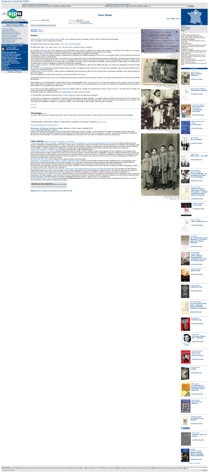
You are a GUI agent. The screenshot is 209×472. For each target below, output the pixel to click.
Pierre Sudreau (195, 220)
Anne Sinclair (194, 138)
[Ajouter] (44, 113)
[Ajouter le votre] (101, 122)
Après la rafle (195, 270)
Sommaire (34, 30)
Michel (178, 130)
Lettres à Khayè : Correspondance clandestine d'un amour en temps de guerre (199, 258)
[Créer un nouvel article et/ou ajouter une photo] (43, 25)
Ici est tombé (197, 205)
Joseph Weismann (196, 269)
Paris (183, 30)
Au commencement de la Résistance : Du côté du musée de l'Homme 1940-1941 (199, 240)
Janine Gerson (195, 72)
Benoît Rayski (195, 318)
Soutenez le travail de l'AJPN (15, 1)
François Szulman (196, 416)
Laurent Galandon (197, 351)
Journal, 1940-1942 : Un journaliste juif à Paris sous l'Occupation (199, 175)
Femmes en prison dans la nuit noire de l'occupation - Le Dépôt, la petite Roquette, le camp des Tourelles (199, 192)
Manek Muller (54, 39)
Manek (33, 41)
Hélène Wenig (195, 254)
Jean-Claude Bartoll (198, 105)
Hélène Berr (195, 334)
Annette (164, 86)
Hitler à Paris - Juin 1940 (198, 156)
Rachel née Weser (37, 39)
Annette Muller (35, 98)
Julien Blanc (194, 236)
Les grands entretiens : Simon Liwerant (44, 178)
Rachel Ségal (195, 400)
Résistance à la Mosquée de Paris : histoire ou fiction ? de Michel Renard (55, 160)
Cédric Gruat (194, 154)
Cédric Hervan (196, 108)
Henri (160, 86)
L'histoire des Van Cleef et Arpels (42, 159)
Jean (156, 86)
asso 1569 (33, 107)
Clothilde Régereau (86, 23)
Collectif (192, 449)
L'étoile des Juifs (196, 287)
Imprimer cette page (15, 72)
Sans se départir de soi (199, 221)
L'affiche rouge (196, 320)
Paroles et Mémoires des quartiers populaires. (47, 173)
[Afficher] (40, 30)
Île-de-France (185, 27)
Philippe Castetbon (198, 203)
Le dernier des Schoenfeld (197, 110)
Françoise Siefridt (195, 302)
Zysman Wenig (195, 252)
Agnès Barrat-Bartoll (198, 106)
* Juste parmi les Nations (8, 470)
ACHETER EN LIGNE (197, 79)
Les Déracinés (196, 124)
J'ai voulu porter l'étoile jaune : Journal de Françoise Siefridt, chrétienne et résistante (198, 306)
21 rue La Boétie (196, 139)
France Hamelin (195, 187)
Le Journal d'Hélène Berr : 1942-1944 (199, 337)
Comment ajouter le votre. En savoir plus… (45, 125)
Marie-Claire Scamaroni (198, 88)
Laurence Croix (196, 354)
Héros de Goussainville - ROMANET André (46, 149)
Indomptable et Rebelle (199, 90)
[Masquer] (40, 31)
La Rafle (193, 369)
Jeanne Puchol (196, 352)
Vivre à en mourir (197, 355)
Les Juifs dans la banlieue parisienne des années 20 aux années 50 (198, 388)
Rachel (45, 41)
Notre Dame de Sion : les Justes (42, 151)
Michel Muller (171, 86)
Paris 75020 (171, 18)
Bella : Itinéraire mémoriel (196, 74)
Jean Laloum (195, 384)
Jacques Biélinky (195, 170)
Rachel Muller (151, 130)
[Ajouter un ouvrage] (194, 463)
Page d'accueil (4, 13)
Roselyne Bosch (195, 367)
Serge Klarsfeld (194, 285)
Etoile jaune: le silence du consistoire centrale (47, 128)
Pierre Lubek (196, 433)
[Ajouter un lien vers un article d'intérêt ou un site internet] (59, 141)
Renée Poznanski (196, 172)
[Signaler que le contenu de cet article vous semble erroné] (51, 191)
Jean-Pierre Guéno (196, 451)
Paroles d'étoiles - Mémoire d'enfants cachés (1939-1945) (197, 454)
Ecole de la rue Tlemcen (197, 402)
